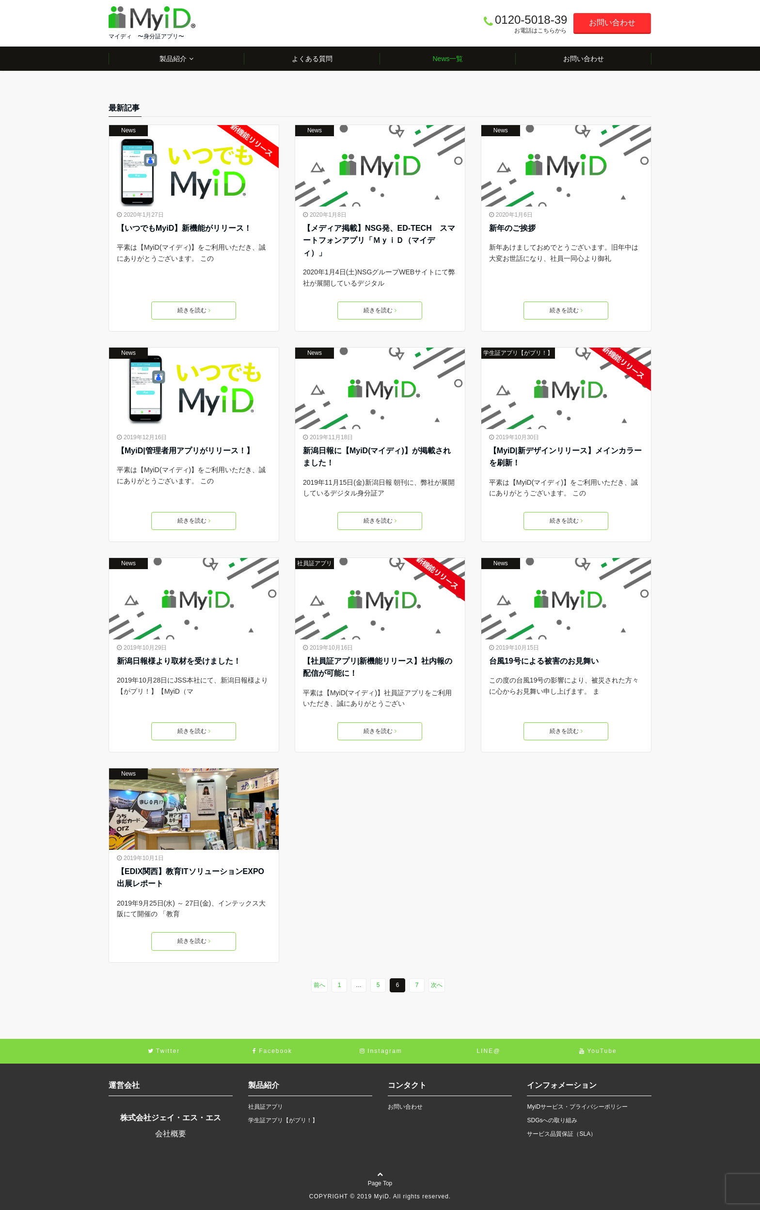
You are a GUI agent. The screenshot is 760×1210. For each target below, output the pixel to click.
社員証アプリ (314, 563)
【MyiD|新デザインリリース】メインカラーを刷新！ (565, 456)
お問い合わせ (612, 22)
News (128, 130)
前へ (319, 985)
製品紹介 (173, 59)
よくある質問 (312, 59)
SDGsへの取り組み (552, 1120)
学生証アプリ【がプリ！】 (518, 353)
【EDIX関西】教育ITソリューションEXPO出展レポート (190, 877)
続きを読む (193, 310)
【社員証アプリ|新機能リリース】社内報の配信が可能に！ (377, 667)
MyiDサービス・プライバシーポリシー (577, 1106)
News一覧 (447, 59)
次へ (437, 985)
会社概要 (170, 1134)
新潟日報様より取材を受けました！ (179, 661)
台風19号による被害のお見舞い (544, 661)
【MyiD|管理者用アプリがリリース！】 (185, 450)
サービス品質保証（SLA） (561, 1133)
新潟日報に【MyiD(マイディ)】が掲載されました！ (377, 456)
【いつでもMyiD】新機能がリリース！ (184, 228)
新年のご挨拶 (512, 228)
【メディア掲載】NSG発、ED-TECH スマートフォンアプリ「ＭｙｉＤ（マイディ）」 (379, 240)
